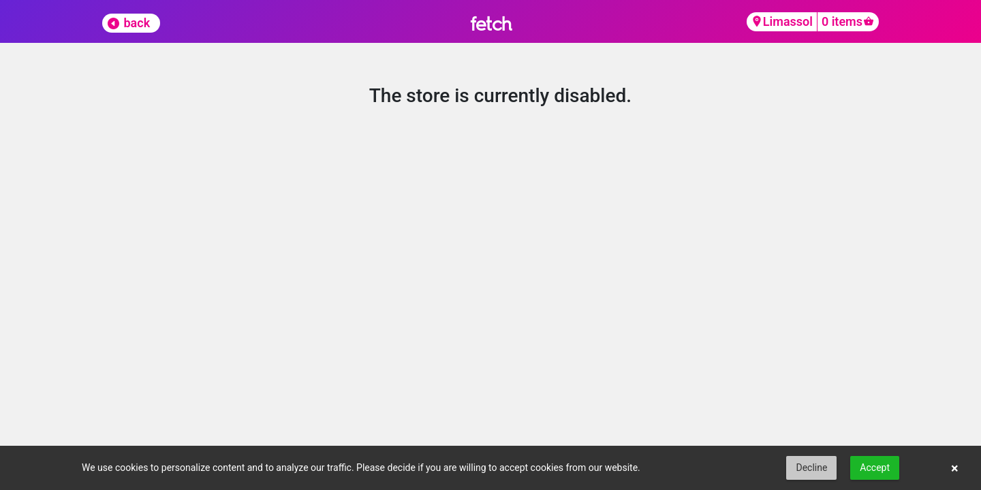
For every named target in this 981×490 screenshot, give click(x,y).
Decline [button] (811, 467)
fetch (491, 23)
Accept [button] (875, 467)
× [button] (955, 468)
